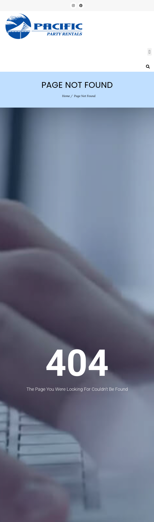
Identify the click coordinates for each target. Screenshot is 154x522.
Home (66, 96)
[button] (149, 52)
